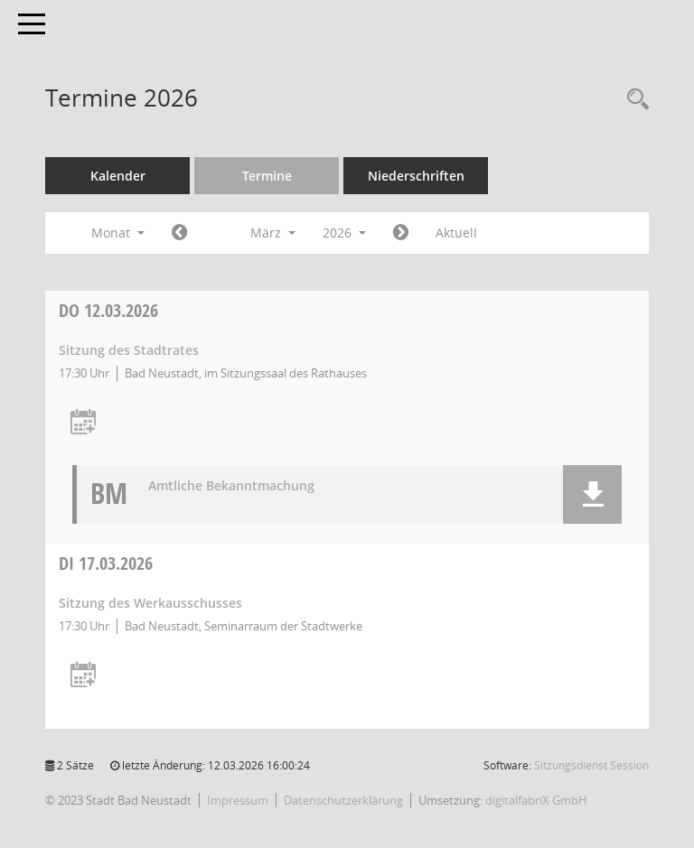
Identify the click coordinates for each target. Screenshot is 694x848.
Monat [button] (118, 232)
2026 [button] (344, 232)
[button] (592, 494)
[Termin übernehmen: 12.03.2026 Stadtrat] (83, 423)
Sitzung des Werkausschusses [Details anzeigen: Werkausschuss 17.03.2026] (150, 602)
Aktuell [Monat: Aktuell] (456, 232)
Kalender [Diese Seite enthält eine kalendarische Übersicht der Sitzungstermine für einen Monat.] (117, 175)
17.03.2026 (106, 563)
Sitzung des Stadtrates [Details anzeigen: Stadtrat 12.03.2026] (129, 350)
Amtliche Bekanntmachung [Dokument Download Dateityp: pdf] (231, 486)
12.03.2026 (108, 310)
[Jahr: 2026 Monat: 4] (401, 233)
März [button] (272, 232)
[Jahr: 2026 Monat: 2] (179, 233)
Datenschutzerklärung (343, 800)
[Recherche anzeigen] (633, 100)
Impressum (237, 800)
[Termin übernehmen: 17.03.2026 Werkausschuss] (83, 676)
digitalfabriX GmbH (536, 800)
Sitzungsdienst (591, 765)
